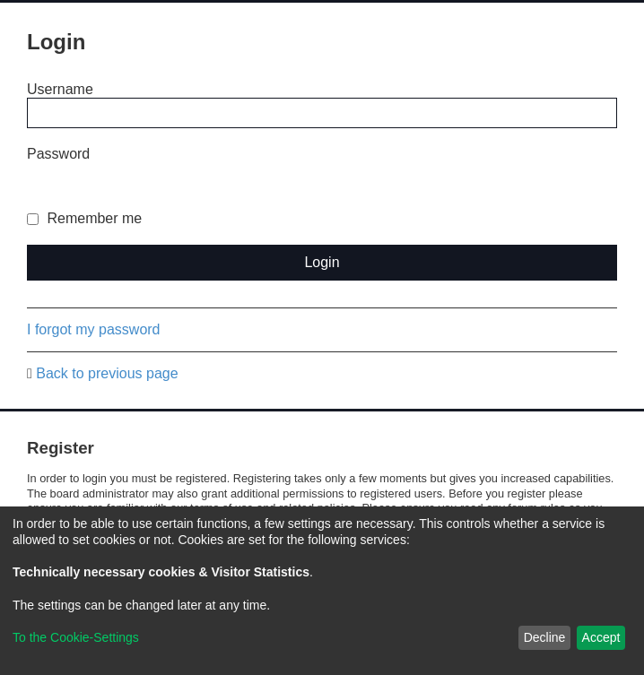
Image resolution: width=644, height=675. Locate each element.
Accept (601, 637)
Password (58, 153)
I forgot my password (94, 329)
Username (60, 89)
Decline (545, 637)
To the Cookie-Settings (76, 637)
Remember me (84, 218)
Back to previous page (107, 373)
